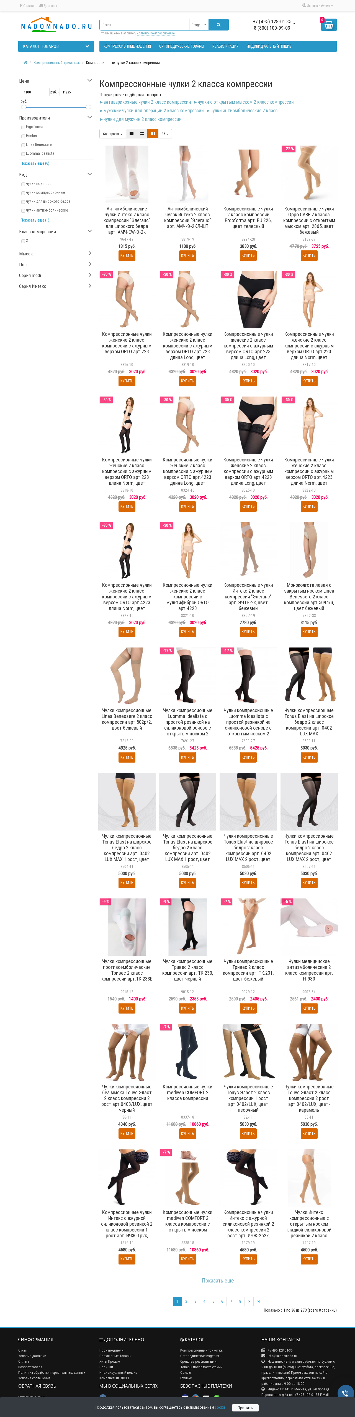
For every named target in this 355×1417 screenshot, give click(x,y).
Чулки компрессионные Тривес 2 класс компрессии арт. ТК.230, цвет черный (187, 970)
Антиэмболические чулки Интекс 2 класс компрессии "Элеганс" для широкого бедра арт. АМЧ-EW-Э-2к (127, 220)
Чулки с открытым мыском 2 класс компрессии (246, 102)
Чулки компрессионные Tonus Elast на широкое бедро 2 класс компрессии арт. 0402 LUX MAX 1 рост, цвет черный (187, 850)
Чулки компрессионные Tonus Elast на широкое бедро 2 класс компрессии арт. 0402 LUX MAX (309, 722)
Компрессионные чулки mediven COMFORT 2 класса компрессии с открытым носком (187, 1221)
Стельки (186, 1378)
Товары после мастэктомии (201, 1367)
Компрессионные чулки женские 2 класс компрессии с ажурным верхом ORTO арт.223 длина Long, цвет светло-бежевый (187, 348)
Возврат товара (30, 1367)
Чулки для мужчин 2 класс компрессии (143, 119)
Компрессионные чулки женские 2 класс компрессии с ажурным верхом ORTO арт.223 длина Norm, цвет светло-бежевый (309, 348)
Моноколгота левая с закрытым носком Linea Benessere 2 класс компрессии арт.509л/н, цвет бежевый (309, 596)
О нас (22, 1350)
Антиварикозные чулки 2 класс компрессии (147, 102)
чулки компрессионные (45, 192)
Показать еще (218, 1280)
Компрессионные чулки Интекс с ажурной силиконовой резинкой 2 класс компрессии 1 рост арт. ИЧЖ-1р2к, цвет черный (127, 1227)
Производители (111, 1350)
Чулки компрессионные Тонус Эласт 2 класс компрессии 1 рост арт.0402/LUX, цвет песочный (248, 1098)
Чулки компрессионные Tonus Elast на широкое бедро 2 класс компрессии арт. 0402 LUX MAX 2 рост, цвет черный (309, 850)
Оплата (27, 6)
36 (165, 134)
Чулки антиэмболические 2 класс (243, 110)
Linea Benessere (39, 144)
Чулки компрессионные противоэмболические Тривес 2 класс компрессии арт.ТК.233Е (127, 970)
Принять (245, 1408)
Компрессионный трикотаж (201, 1350)
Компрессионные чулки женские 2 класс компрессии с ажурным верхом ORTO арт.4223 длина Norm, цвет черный (127, 599)
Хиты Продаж (109, 1361)
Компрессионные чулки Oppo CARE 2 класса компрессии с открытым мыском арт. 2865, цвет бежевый (309, 220)
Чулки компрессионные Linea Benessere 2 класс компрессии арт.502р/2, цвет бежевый (127, 719)
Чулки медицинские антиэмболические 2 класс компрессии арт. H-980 (309, 970)
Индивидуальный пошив (118, 1372)
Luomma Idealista (40, 153)
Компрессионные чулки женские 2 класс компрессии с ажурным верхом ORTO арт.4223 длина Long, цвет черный (248, 474)
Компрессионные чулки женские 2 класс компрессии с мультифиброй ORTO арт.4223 (187, 596)
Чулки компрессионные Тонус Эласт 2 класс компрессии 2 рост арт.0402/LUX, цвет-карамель (309, 1098)
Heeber (31, 135)
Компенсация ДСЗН (114, 1378)
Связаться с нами (31, 1397)
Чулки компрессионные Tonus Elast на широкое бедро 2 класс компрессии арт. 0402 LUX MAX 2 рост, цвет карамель (248, 850)
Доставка (48, 6)
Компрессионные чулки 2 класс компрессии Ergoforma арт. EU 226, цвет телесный (248, 217)
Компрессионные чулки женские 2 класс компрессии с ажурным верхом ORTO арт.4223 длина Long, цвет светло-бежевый (187, 474)
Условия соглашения (34, 1378)
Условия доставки (32, 1355)
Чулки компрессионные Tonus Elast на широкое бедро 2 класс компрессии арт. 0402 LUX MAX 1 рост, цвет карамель (126, 850)
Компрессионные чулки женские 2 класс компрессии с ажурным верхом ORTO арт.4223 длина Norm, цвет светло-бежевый (309, 474)
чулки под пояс (39, 183)
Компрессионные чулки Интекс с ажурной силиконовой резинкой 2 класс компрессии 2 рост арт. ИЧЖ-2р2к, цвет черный (248, 1227)
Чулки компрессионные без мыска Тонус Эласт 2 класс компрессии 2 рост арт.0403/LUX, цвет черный (127, 1098)
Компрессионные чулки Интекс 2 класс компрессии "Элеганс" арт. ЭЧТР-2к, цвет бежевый (248, 596)
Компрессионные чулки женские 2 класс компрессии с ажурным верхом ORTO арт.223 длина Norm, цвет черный (127, 474)
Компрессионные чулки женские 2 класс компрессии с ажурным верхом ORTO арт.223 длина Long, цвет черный (248, 348)
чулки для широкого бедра (48, 201)
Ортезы (185, 1372)
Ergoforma (34, 126)
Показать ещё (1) (35, 220)
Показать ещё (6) (35, 163)
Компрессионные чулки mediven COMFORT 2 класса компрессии (187, 1092)
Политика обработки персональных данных (51, 1372)
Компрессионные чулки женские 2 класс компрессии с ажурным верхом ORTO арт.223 (127, 343)
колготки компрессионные (156, 33)
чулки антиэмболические (47, 210)
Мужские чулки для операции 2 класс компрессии (154, 110)
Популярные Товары (115, 1355)
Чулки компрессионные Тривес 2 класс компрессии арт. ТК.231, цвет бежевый (248, 970)
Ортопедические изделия (199, 1355)
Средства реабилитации (198, 1361)
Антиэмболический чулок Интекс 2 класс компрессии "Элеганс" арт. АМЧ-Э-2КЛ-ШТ (187, 217)
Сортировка (113, 134)
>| (258, 1301)
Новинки (106, 1367)
